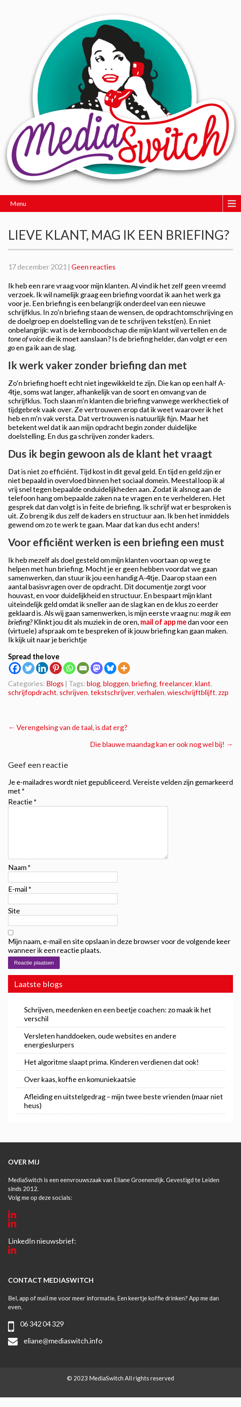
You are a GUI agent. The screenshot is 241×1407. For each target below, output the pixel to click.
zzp (223, 692)
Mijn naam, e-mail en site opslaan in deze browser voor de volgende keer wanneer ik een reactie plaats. (119, 955)
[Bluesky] (110, 668)
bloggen (116, 683)
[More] (124, 668)
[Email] (83, 668)
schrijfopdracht (32, 692)
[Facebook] (15, 668)
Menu (18, 203)
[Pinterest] (56, 668)
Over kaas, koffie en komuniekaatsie (80, 1088)
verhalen (150, 692)
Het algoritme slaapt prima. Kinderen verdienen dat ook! (111, 1071)
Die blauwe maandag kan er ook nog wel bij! (161, 744)
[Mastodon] (97, 668)
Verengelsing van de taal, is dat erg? (67, 727)
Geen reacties (93, 266)
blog (93, 683)
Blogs (55, 683)
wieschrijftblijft (191, 692)
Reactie (22, 801)
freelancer (175, 683)
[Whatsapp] (69, 668)
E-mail (19, 898)
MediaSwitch (107, 1387)
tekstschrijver (112, 692)
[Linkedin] (42, 668)
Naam (19, 876)
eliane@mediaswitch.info (63, 1350)
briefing (144, 683)
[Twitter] (28, 668)
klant (203, 683)
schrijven (73, 692)
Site (14, 920)
